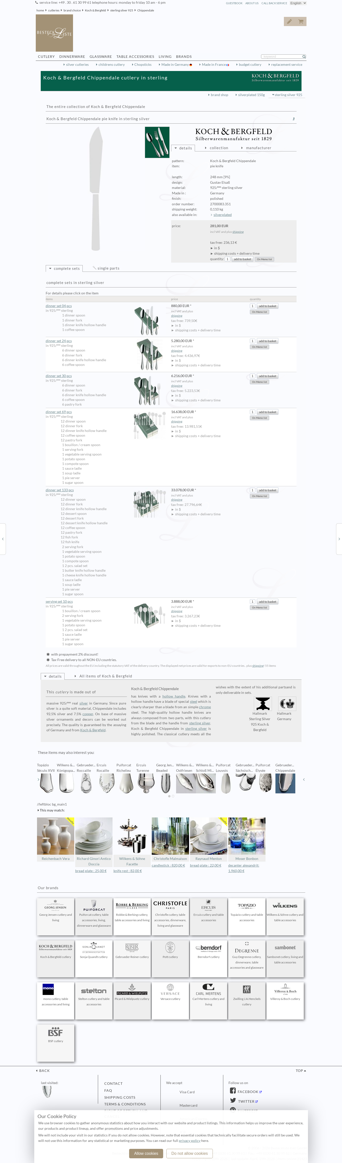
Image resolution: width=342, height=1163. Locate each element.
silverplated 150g (251, 95)
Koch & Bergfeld (95, 10)
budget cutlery (250, 65)
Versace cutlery (170, 992)
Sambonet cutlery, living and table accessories (285, 953)
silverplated (223, 215)
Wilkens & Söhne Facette (132, 841)
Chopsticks (143, 65)
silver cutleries (77, 65)
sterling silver (199, 723)
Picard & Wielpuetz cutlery (132, 992)
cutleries (53, 10)
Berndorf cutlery (209, 950)
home (40, 10)
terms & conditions (125, 1104)
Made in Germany (175, 65)
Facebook (248, 1092)
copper (87, 714)
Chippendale (145, 10)
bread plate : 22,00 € (205, 865)
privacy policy (189, 1141)
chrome (205, 707)
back (44, 1071)
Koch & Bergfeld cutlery (56, 950)
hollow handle (174, 696)
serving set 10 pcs (106, 601)
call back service (274, 3)
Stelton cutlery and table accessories (94, 995)
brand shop (219, 95)
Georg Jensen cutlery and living (56, 911)
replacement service (286, 65)
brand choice (72, 10)
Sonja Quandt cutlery (94, 950)
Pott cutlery (170, 950)
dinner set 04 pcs (106, 306)
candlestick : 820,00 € (168, 865)
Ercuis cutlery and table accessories (209, 911)
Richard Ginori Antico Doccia (94, 841)
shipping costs (119, 1097)
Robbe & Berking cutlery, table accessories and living (132, 911)
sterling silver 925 (121, 10)
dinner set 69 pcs (106, 412)
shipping (238, 232)
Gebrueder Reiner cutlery (132, 950)
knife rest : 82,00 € (128, 871)
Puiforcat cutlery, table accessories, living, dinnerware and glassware (94, 913)
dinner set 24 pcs (106, 341)
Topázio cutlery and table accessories (247, 911)
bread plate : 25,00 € (91, 871)
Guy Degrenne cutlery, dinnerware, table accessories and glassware (247, 956)
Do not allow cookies (189, 1153)
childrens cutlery (112, 65)
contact (113, 1084)
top (299, 1071)
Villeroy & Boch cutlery (285, 992)
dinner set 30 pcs (106, 376)
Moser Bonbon (247, 839)
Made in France (214, 65)
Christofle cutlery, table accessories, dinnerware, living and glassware (170, 913)
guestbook (234, 3)
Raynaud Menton (208, 839)
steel (193, 702)
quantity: (217, 259)
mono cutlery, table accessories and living (56, 995)
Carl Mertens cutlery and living (209, 995)
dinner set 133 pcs (106, 490)
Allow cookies (146, 1153)
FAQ (108, 1091)
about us (252, 3)
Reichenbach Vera (55, 839)
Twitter (246, 1101)
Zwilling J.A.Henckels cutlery (247, 995)
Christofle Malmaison (170, 839)
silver (83, 703)
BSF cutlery (56, 1034)
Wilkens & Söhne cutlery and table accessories (285, 911)
